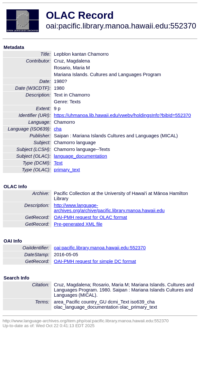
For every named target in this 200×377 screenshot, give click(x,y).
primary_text (67, 169)
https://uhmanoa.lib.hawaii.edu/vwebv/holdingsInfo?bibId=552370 (122, 115)
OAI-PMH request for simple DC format (95, 261)
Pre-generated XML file (78, 224)
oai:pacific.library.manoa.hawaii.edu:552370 (100, 247)
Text (58, 163)
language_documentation (80, 156)
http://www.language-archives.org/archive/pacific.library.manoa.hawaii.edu (109, 208)
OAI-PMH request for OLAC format (90, 217)
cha (58, 128)
